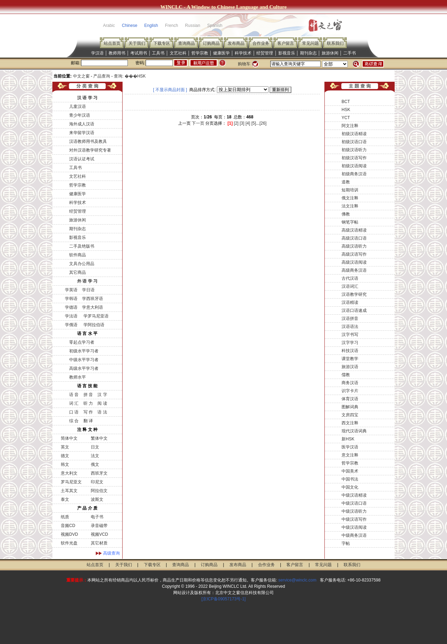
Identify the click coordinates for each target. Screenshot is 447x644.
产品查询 (101, 76)
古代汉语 (350, 278)
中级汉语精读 (354, 495)
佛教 (346, 214)
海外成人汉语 (81, 124)
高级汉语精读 (354, 230)
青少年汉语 (79, 115)
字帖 (346, 543)
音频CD (68, 525)
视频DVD (69, 534)
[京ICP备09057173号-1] (223, 599)
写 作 (88, 412)
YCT (346, 117)
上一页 (184, 123)
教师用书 (117, 53)
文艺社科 (178, 53)
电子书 (97, 516)
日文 (95, 447)
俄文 (95, 464)
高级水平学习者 (83, 368)
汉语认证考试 (81, 158)
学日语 (88, 289)
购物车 (244, 63)
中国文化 (350, 487)
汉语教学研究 (354, 294)
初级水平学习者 (83, 351)
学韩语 (71, 298)
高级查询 (111, 553)
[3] (242, 123)
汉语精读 (350, 302)
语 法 (102, 412)
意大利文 (69, 473)
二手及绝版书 (81, 246)
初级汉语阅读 (354, 165)
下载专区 (161, 43)
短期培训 (350, 190)
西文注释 (350, 422)
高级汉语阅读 (354, 262)
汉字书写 (350, 334)
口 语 (74, 412)
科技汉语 (350, 350)
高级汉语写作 (354, 254)
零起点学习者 (81, 342)
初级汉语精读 (354, 133)
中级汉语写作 (354, 519)
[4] (248, 123)
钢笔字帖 (350, 222)
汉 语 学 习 (87, 97)
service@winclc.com (297, 580)
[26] (262, 123)
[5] (253, 123)
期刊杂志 (308, 53)
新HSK (348, 439)
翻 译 (88, 420)
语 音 (74, 394)
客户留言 (285, 43)
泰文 (65, 499)
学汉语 (97, 53)
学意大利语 (92, 307)
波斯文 (97, 499)
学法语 (71, 316)
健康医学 (221, 53)
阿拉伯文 (99, 490)
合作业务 (260, 43)
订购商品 (211, 43)
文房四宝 (350, 414)
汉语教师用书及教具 (88, 141)
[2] (236, 123)
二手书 (349, 53)
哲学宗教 (199, 53)
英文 (65, 447)
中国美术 (350, 471)
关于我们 (137, 43)
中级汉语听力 (354, 511)
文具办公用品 (81, 263)
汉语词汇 (350, 286)
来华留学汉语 (81, 132)
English (151, 25)
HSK (346, 109)
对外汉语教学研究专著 (90, 150)
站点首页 (112, 43)
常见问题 (310, 43)
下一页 (198, 123)
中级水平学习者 (83, 359)
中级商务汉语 (354, 535)
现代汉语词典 (354, 431)
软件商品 (77, 255)
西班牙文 (99, 473)
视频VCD (99, 534)
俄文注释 (350, 198)
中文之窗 (81, 76)
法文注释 (350, 206)
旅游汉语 (350, 366)
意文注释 (350, 455)
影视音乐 (286, 53)
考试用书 (138, 53)
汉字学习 (350, 342)
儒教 (346, 374)
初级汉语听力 (354, 149)
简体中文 (69, 438)
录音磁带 (99, 525)
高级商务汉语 (354, 270)
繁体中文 (99, 438)
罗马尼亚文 (71, 482)
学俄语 (71, 324)
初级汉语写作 (354, 157)
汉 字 (102, 394)
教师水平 (77, 377)
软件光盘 (69, 543)
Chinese (129, 25)
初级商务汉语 (354, 173)
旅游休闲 (330, 53)
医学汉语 (350, 447)
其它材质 (99, 543)
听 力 (88, 403)
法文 (95, 455)
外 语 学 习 (87, 281)
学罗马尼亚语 (95, 316)
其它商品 (77, 272)
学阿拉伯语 (93, 324)
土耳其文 (69, 490)
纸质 (65, 516)
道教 (346, 182)
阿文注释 (350, 125)
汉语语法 (350, 326)
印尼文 (97, 482)
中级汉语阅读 (354, 527)
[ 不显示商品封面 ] (170, 89)
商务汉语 (350, 382)
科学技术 (243, 53)
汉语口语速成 (354, 310)
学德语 (71, 307)
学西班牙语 (92, 298)
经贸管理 (264, 53)
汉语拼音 (350, 318)
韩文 (65, 464)
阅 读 (102, 403)
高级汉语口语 (354, 238)
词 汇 (74, 403)
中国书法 (350, 479)
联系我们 (335, 43)
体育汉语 (350, 398)
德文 (65, 455)
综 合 (74, 420)
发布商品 (236, 43)
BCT (346, 101)
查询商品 (186, 43)
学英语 (71, 289)
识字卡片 (350, 390)
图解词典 (350, 406)
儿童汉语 (77, 106)
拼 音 (88, 394)
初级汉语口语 (354, 141)
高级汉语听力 (354, 246)
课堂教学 (350, 358)
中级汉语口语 (354, 503)
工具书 (158, 53)
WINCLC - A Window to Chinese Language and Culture (223, 7)
